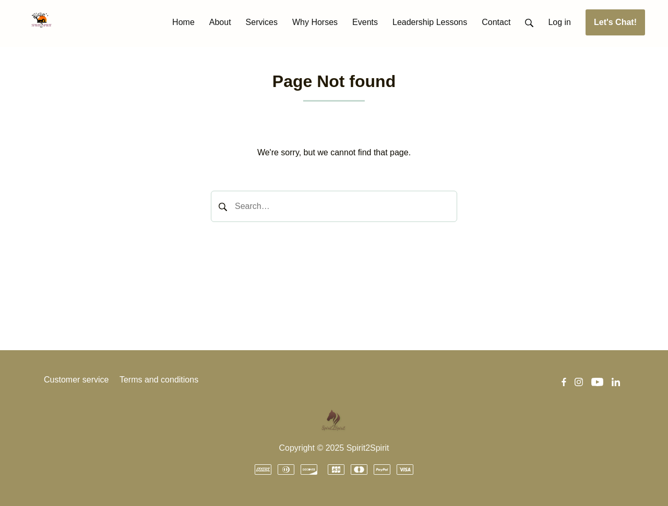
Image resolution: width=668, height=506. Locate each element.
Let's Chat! (615, 22)
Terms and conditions (159, 379)
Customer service (76, 379)
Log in (559, 22)
